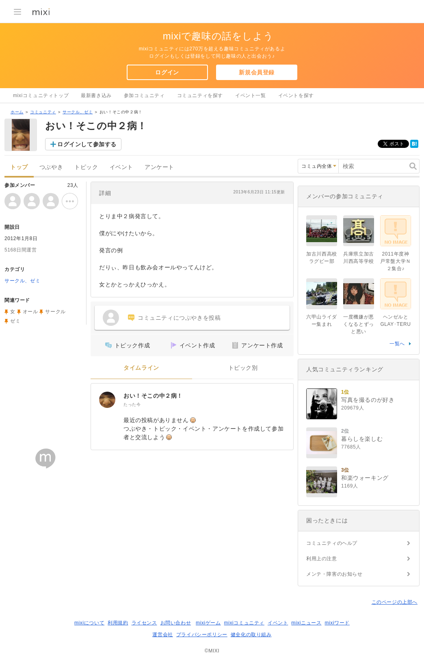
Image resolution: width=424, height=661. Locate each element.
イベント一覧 (250, 95)
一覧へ (397, 344)
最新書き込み (96, 95)
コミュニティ (43, 112)
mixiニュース (306, 623)
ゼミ (15, 321)
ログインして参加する (87, 144)
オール (30, 311)
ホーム (17, 112)
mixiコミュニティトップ (41, 95)
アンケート (159, 167)
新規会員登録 (257, 72)
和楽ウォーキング (365, 478)
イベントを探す (296, 95)
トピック (86, 167)
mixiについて (89, 623)
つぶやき (51, 167)
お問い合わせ (175, 623)
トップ (19, 167)
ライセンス (144, 623)
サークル (55, 311)
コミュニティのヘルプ (331, 543)
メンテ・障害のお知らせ (334, 574)
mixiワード (337, 623)
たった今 (132, 404)
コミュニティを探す (200, 95)
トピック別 (243, 368)
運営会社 (162, 634)
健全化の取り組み (251, 634)
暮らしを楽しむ (362, 439)
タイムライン (141, 368)
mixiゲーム (208, 623)
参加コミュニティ (144, 95)
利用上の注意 (321, 558)
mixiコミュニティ (244, 623)
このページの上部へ (395, 602)
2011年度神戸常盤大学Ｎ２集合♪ (395, 261)
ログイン (167, 72)
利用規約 (118, 623)
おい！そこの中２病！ (153, 395)
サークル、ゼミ (78, 112)
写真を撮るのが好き (367, 400)
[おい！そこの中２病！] (107, 400)
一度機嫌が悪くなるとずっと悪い (358, 324)
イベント (121, 167)
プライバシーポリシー (201, 634)
